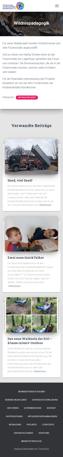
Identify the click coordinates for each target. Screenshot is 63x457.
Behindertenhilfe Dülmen (31, 391)
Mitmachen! (15, 424)
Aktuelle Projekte (27, 97)
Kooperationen (14, 416)
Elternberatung (32, 408)
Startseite (48, 424)
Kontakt (51, 408)
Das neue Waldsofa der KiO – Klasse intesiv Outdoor (30, 341)
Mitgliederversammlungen (42, 416)
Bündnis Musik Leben (16, 400)
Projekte (32, 424)
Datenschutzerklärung (45, 400)
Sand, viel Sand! (20, 180)
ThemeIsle (43, 449)
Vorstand (43, 433)
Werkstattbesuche (31, 441)
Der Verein (12, 408)
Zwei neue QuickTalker (26, 258)
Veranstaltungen (23, 433)
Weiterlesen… (46, 205)
